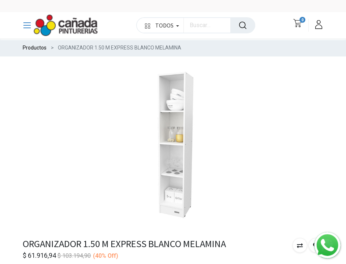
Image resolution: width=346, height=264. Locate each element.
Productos (34, 48)
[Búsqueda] (242, 25)
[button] (300, 245)
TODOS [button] (162, 25)
